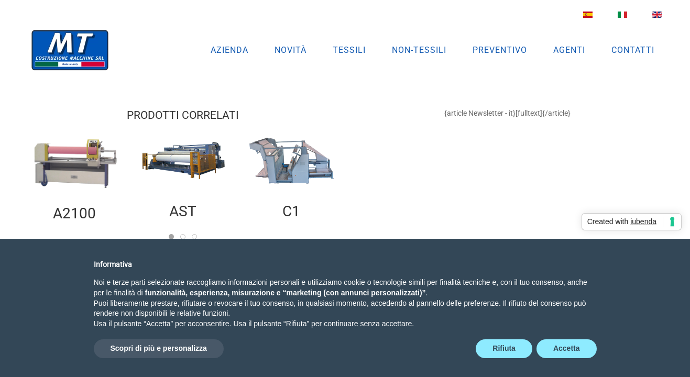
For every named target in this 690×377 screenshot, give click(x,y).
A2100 (74, 214)
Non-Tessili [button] (419, 50)
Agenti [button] (569, 50)
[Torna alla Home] (70, 50)
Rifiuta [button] (504, 348)
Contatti (632, 50)
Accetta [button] (566, 348)
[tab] (171, 236)
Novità (290, 50)
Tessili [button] (349, 50)
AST (182, 211)
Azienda (229, 50)
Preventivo (500, 50)
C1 (291, 211)
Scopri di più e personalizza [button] (159, 348)
